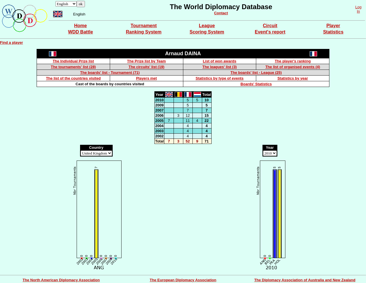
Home (80, 25)
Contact (221, 13)
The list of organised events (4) (292, 67)
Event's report (270, 31)
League (207, 25)
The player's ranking (293, 61)
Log (358, 7)
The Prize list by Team (146, 61)
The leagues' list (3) (219, 67)
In (358, 11)
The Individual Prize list (73, 61)
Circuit (270, 25)
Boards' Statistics (256, 84)
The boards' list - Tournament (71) (110, 72)
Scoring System (207, 31)
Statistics (333, 31)
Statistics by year (292, 78)
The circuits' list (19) (146, 67)
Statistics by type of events (220, 78)
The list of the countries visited (73, 78)
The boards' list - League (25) (256, 72)
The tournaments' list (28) (73, 67)
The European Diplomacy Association (183, 280)
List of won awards (219, 61)
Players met (146, 78)
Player (333, 25)
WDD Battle (80, 31)
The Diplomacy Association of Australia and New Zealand (304, 280)
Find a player (11, 42)
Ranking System (143, 31)
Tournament (144, 25)
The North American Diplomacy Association (61, 280)
